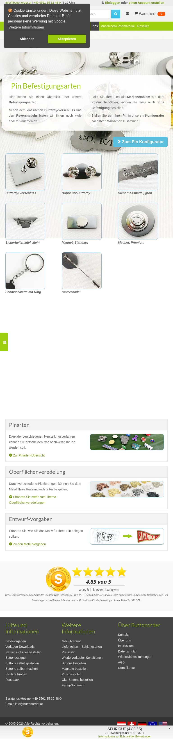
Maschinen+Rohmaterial (117, 26)
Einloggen (112, 2)
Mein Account (71, 641)
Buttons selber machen (21, 668)
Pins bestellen (71, 674)
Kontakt (123, 635)
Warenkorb (149, 14)
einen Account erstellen (146, 2)
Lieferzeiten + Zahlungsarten (82, 646)
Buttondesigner (16, 657)
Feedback (12, 679)
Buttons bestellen (74, 663)
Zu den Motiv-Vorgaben (27, 544)
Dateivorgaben (15, 641)
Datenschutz (127, 651)
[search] (115, 14)
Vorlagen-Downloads (19, 646)
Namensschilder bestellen (23, 652)
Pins (95, 26)
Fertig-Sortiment (73, 685)
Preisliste (68, 652)
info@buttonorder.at (18, 2)
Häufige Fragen (16, 674)
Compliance (126, 668)
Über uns (124, 640)
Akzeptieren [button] (66, 39)
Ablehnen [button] (27, 39)
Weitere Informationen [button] (26, 27)
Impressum (126, 646)
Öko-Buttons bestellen (77, 679)
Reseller (143, 26)
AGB (121, 662)
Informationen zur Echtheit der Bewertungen (124, 736)
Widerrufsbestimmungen (135, 657)
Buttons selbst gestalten (22, 663)
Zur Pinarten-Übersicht (27, 455)
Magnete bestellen (74, 668)
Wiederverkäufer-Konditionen (82, 657)
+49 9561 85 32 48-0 (47, 2)
